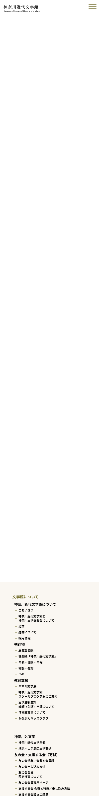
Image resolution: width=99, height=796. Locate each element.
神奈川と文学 (24, 736)
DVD (21, 674)
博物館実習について (31, 712)
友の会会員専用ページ (33, 782)
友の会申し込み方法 (31, 766)
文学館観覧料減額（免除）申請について (36, 704)
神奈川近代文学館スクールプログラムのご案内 (37, 694)
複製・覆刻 (25, 668)
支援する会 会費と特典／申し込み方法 (44, 788)
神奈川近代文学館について (35, 604)
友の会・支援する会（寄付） (37, 754)
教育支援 (21, 680)
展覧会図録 (25, 650)
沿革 (21, 626)
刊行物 (19, 644)
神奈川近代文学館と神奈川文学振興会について (36, 618)
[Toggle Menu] (93, 6)
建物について (27, 632)
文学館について (25, 596)
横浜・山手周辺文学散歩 (34, 748)
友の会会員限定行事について (30, 774)
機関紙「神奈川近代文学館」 (37, 656)
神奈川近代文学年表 (31, 742)
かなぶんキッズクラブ (33, 718)
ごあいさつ (25, 610)
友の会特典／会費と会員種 (36, 760)
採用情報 (24, 638)
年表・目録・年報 (30, 662)
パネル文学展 (27, 686)
